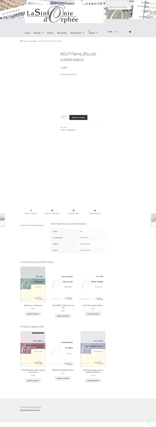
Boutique (37, 33)
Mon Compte (62, 33)
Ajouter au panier (78, 117)
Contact (50, 33)
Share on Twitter (31, 218)
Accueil (27, 33)
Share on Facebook (52, 218)
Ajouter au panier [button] (33, 318)
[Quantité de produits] (64, 117)
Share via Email (95, 218)
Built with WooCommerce (30, 414)
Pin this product (74, 218)
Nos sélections (76, 33)
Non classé (32, 41)
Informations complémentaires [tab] (32, 230)
